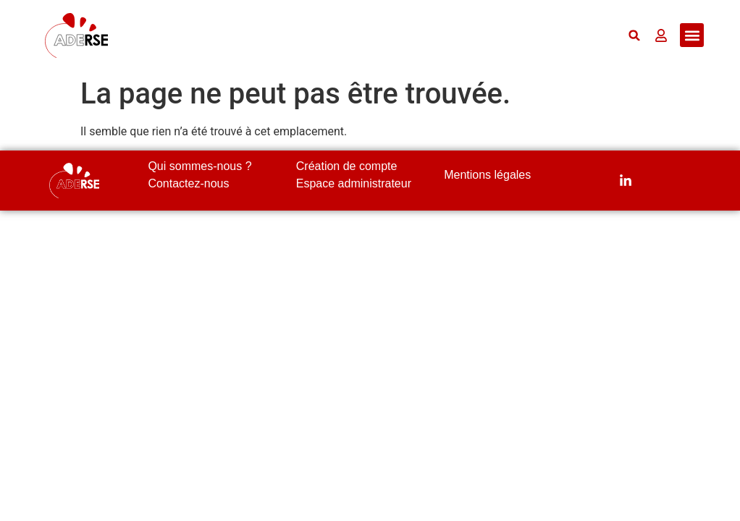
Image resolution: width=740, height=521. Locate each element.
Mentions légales (487, 175)
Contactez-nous (188, 183)
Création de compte (347, 166)
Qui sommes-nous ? (199, 166)
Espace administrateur (353, 183)
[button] (634, 35)
